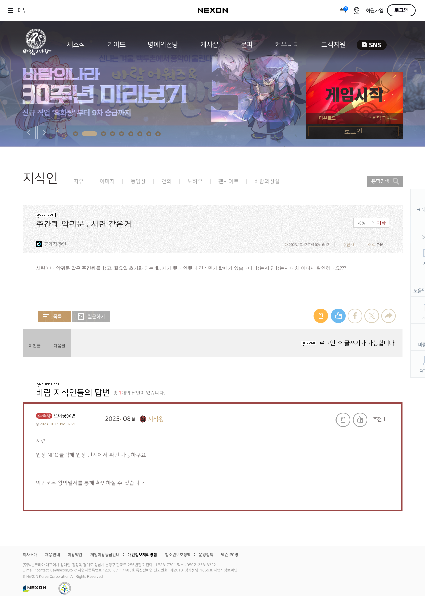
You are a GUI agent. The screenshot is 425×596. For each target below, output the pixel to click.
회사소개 (30, 555)
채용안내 (52, 555)
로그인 (401, 10)
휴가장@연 (55, 244)
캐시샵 (209, 44)
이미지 (107, 181)
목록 (54, 316)
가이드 (116, 44)
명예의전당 (163, 44)
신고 (342, 420)
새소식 (76, 44)
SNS (372, 45)
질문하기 (91, 316)
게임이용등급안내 (105, 555)
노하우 (195, 181)
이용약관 (75, 555)
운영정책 (206, 555)
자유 (79, 181)
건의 (167, 181)
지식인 (40, 178)
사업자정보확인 (225, 570)
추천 (360, 420)
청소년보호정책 (178, 555)
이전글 (35, 345)
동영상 (138, 181)
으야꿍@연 (65, 415)
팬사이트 (228, 181)
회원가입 (374, 11)
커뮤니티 (287, 44)
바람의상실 (267, 181)
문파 (247, 44)
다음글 (59, 345)
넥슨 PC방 (229, 555)
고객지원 (333, 44)
